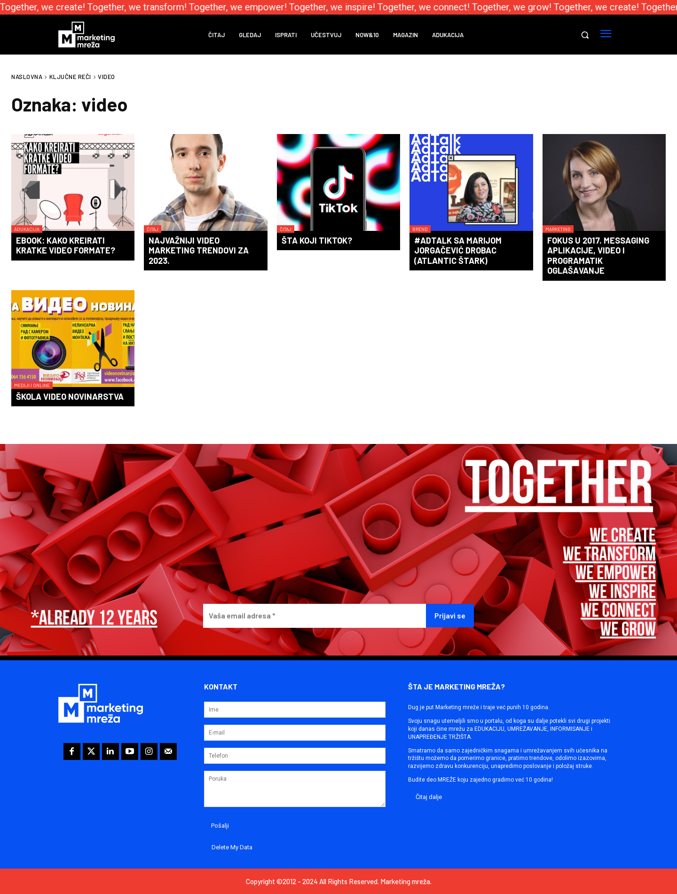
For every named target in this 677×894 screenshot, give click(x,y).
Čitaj (152, 229)
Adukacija (26, 229)
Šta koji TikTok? (317, 240)
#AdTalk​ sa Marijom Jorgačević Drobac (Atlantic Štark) (458, 250)
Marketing (558, 229)
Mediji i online (32, 385)
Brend (420, 229)
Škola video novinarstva (70, 396)
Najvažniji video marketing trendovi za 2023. (199, 250)
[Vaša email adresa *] (314, 616)
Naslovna (26, 76)
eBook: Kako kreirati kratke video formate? (65, 245)
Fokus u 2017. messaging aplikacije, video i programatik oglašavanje (598, 255)
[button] (584, 34)
